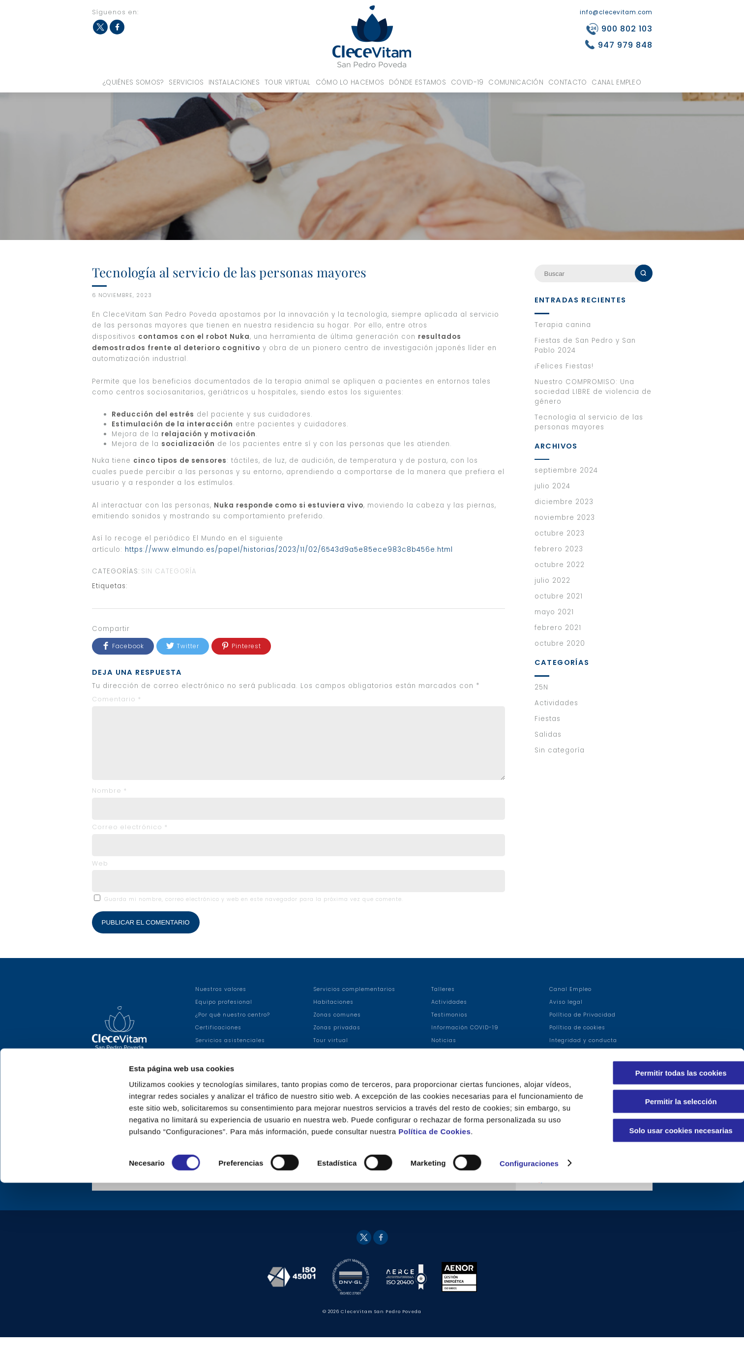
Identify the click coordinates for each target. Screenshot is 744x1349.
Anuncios (445, 1065)
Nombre (109, 802)
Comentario (116, 699)
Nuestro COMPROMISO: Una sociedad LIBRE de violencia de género (593, 391)
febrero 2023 (559, 549)
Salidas (548, 734)
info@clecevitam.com (616, 12)
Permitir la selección (662, 1256)
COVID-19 (467, 82)
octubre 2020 (560, 643)
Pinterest (246, 646)
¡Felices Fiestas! (564, 366)
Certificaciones (218, 1039)
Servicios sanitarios (225, 1065)
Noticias (443, 1052)
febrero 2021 (558, 627)
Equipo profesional (223, 1014)
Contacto (567, 82)
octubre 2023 (560, 533)
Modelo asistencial (342, 1065)
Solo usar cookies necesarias (662, 1285)
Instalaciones (234, 82)
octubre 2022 (560, 565)
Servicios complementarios (354, 1001)
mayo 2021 (554, 612)
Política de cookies (577, 1039)
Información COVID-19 (465, 1039)
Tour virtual (288, 82)
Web (100, 875)
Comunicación (515, 82)
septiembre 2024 (566, 470)
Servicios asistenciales (230, 1052)
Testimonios (449, 1026)
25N (541, 687)
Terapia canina (563, 325)
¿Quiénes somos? (133, 82)
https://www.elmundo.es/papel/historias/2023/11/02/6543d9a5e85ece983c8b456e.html (289, 549)
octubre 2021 (559, 596)
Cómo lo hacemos (350, 82)
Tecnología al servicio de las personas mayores (589, 422)
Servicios (186, 82)
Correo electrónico (130, 839)
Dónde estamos (417, 82)
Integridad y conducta (583, 1052)
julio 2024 (552, 486)
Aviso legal (566, 1014)
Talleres (443, 1001)
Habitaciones (333, 1014)
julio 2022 (552, 580)
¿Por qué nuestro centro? (232, 1026)
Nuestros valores (220, 1001)
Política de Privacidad (582, 1026)
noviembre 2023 (565, 517)
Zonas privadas (336, 1039)
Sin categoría (169, 571)
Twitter (100, 27)
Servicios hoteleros (223, 1077)
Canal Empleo (616, 82)
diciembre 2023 (564, 502)
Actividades (556, 703)
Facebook (117, 27)
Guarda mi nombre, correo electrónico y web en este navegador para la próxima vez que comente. (253, 911)
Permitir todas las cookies (662, 1227)
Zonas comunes (337, 1026)
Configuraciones (529, 1329)
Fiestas (548, 718)
